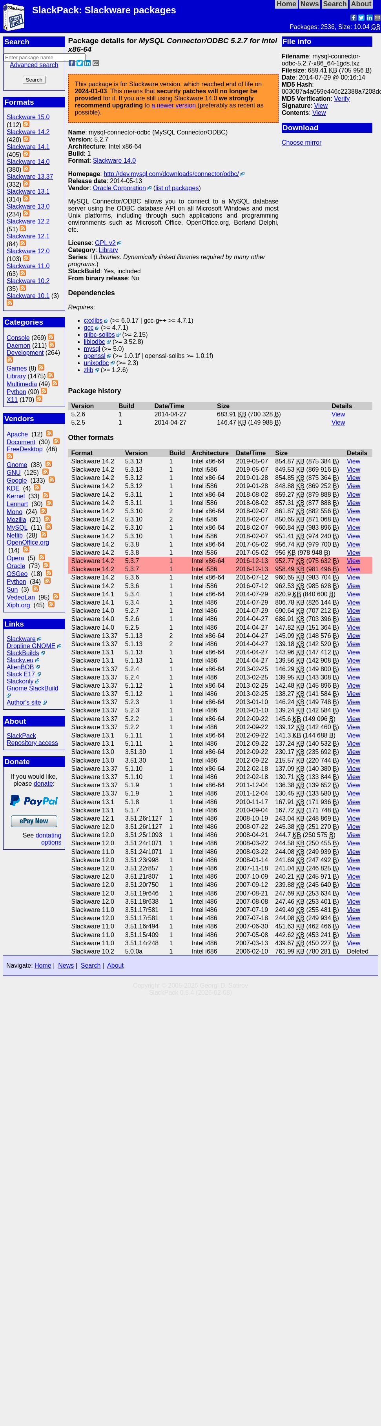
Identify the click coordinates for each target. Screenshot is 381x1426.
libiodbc (94, 341)
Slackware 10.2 (28, 281)
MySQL (17, 527)
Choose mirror (301, 142)
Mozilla (16, 519)
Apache (17, 434)
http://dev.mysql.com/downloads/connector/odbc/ (171, 174)
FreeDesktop (25, 449)
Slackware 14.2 (28, 132)
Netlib (15, 535)
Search (91, 965)
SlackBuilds (23, 653)
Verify (342, 98)
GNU (14, 472)
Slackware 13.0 (28, 206)
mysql (92, 348)
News (66, 965)
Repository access (32, 742)
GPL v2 (105, 243)
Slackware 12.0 (28, 251)
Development (25, 352)
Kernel (16, 496)
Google (17, 480)
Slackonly (20, 681)
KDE (13, 488)
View (321, 105)
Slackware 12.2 (28, 221)
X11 (12, 399)
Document (21, 442)
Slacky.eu (20, 660)
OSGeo (17, 573)
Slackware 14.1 (28, 147)
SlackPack (21, 735)
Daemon (18, 345)
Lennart (17, 504)
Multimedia (22, 384)
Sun (12, 589)
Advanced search (34, 65)
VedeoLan (21, 597)
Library (16, 376)
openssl (95, 355)
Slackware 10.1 (28, 295)
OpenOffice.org (28, 542)
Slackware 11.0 (28, 266)
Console (18, 337)
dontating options (49, 839)
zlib (88, 370)
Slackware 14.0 (28, 161)
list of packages (177, 188)
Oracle (16, 566)
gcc (89, 327)
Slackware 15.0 (28, 117)
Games (17, 368)
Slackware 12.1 (28, 236)
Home (43, 965)
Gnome (17, 464)
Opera (15, 558)
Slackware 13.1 (28, 191)
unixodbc (96, 363)
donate (43, 783)
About (115, 965)
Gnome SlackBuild (32, 688)
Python (16, 392)
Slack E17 (21, 674)
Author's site (24, 702)
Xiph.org (18, 605)
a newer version (173, 105)
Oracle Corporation (119, 188)
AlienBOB (20, 667)
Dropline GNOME (31, 646)
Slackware (21, 639)
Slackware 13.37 (30, 176)
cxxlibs (93, 320)
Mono (14, 512)
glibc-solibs (99, 334)
